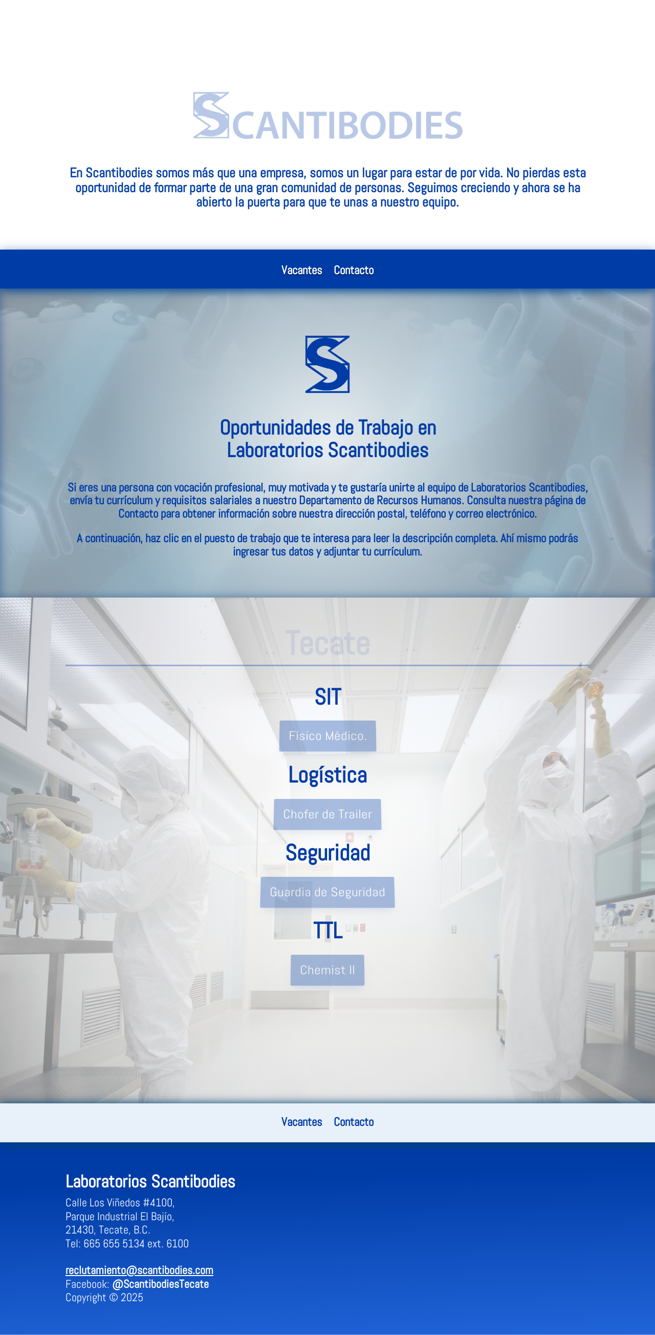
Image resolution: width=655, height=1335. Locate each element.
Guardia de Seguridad (327, 892)
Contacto (354, 272)
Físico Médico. (327, 736)
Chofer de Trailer (328, 814)
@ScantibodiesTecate (160, 1284)
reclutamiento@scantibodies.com (139, 1270)
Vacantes (301, 272)
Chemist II (328, 970)
